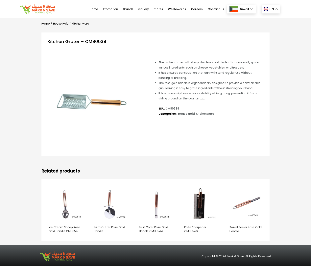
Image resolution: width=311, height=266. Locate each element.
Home (93, 9)
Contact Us (216, 9)
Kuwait (241, 9)
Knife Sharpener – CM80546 (195, 229)
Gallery (143, 9)
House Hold (60, 24)
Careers (197, 9)
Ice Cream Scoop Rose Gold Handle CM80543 (63, 229)
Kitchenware (80, 24)
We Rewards (177, 9)
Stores (158, 9)
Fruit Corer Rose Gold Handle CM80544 (152, 229)
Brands (128, 9)
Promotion (110, 9)
